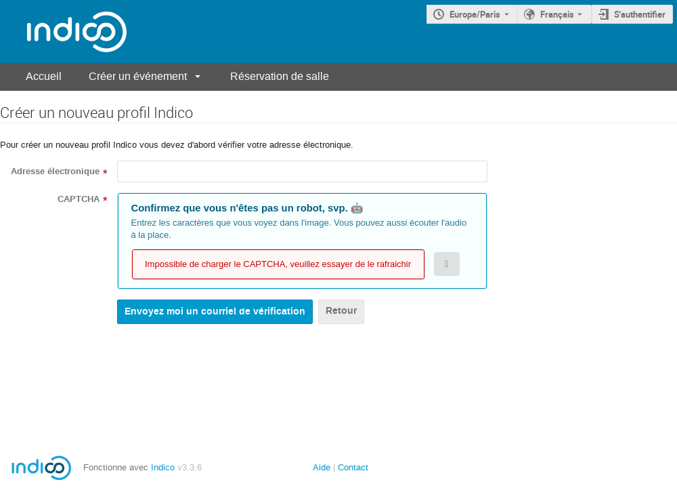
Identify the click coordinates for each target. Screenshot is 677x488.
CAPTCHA (79, 199)
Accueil (44, 76)
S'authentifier (639, 14)
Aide (321, 467)
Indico (163, 467)
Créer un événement (138, 76)
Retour (341, 311)
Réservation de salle (279, 76)
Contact (353, 467)
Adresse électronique (55, 171)
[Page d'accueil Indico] (63, 31)
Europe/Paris (475, 14)
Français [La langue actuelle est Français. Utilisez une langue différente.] (557, 14)
